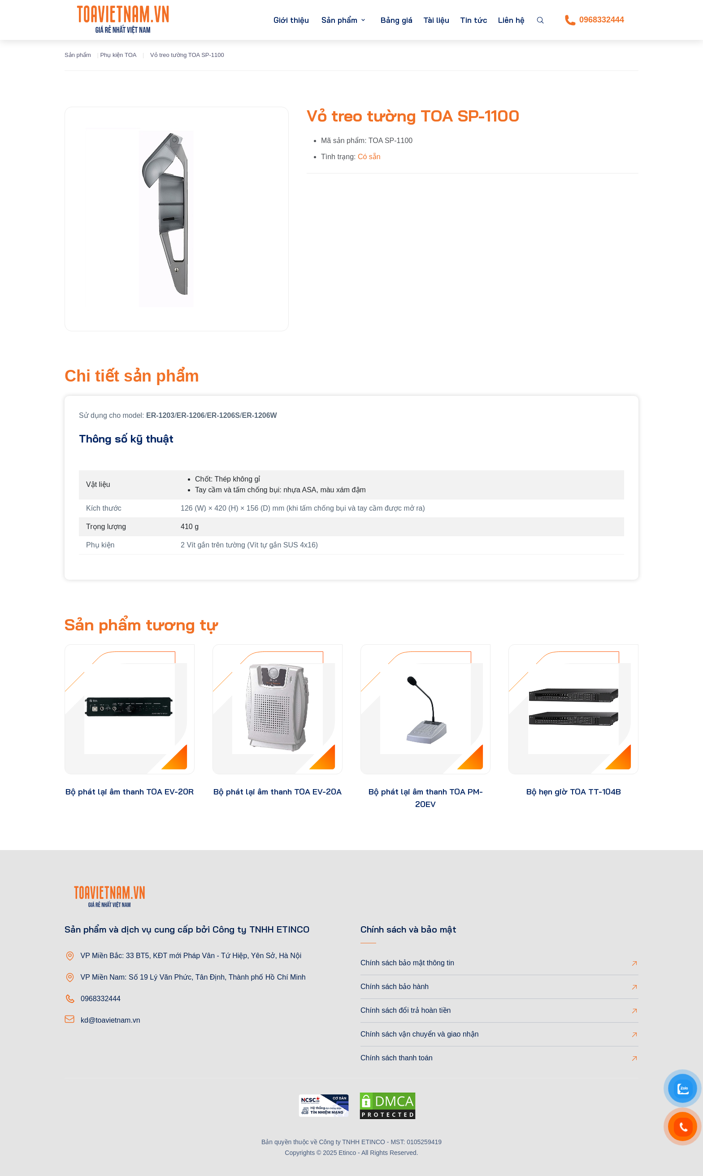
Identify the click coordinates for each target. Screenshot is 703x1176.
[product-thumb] (130, 709)
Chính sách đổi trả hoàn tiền (405, 1010)
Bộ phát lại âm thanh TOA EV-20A (277, 791)
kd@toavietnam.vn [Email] (110, 1020)
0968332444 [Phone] (594, 20)
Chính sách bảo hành (394, 986)
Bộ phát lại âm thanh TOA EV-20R (129, 791)
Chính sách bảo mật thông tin (407, 963)
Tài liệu (436, 20)
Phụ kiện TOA (118, 55)
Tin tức (473, 20)
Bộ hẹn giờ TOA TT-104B (573, 791)
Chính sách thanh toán (396, 1058)
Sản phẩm (339, 20)
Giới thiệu (291, 20)
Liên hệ (511, 20)
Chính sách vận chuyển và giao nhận (419, 1034)
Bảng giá (396, 20)
